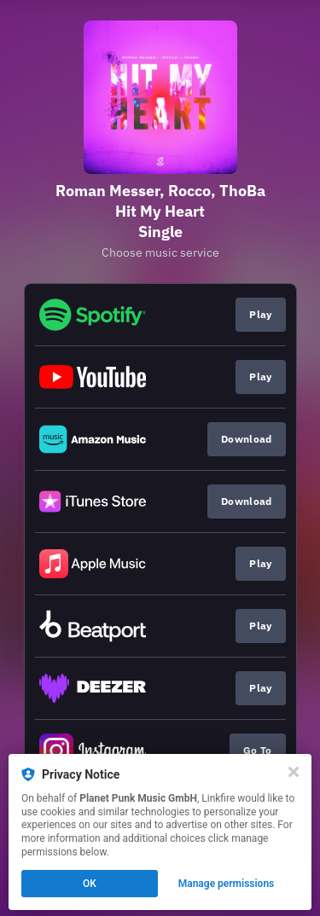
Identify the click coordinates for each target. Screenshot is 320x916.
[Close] (293, 772)
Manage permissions (226, 884)
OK (89, 884)
